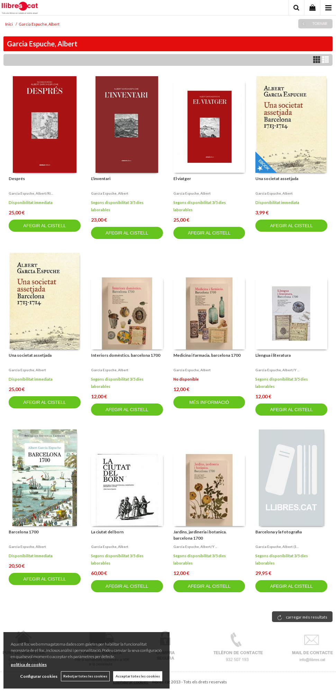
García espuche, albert (109, 370)
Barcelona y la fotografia (278, 531)
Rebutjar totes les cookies (85, 676)
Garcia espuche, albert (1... (277, 546)
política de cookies (29, 664)
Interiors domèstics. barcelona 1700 (125, 355)
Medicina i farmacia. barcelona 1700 (206, 355)
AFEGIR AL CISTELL (44, 225)
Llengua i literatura (273, 355)
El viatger (182, 178)
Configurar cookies (38, 676)
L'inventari (100, 178)
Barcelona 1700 (23, 531)
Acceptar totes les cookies (138, 676)
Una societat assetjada (276, 178)
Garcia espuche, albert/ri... (31, 193)
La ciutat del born (107, 531)
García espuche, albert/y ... (277, 370)
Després (17, 178)
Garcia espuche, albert (109, 193)
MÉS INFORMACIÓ (209, 402)
